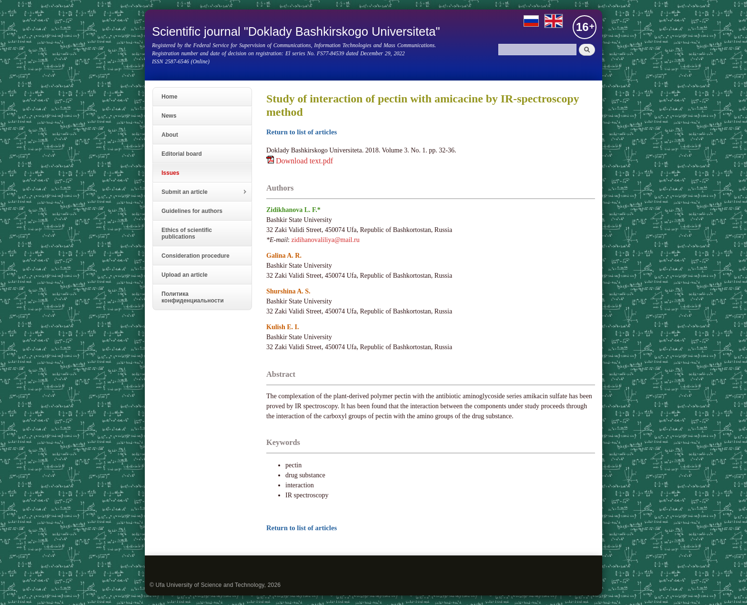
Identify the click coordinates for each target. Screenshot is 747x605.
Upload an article (185, 275)
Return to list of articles (301, 132)
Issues (170, 173)
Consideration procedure (196, 255)
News (169, 115)
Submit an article (200, 192)
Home (169, 96)
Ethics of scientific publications (187, 233)
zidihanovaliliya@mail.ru (326, 239)
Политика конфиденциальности (193, 297)
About (170, 134)
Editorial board (182, 154)
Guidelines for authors (192, 211)
